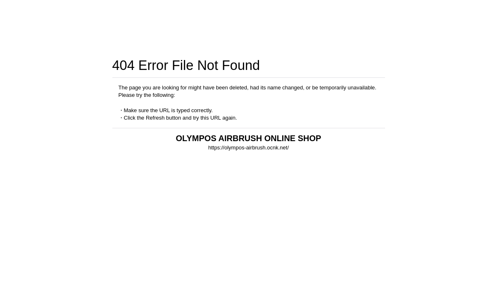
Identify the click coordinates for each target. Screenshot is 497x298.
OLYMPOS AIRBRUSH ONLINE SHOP (248, 138)
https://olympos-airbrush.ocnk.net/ (248, 147)
